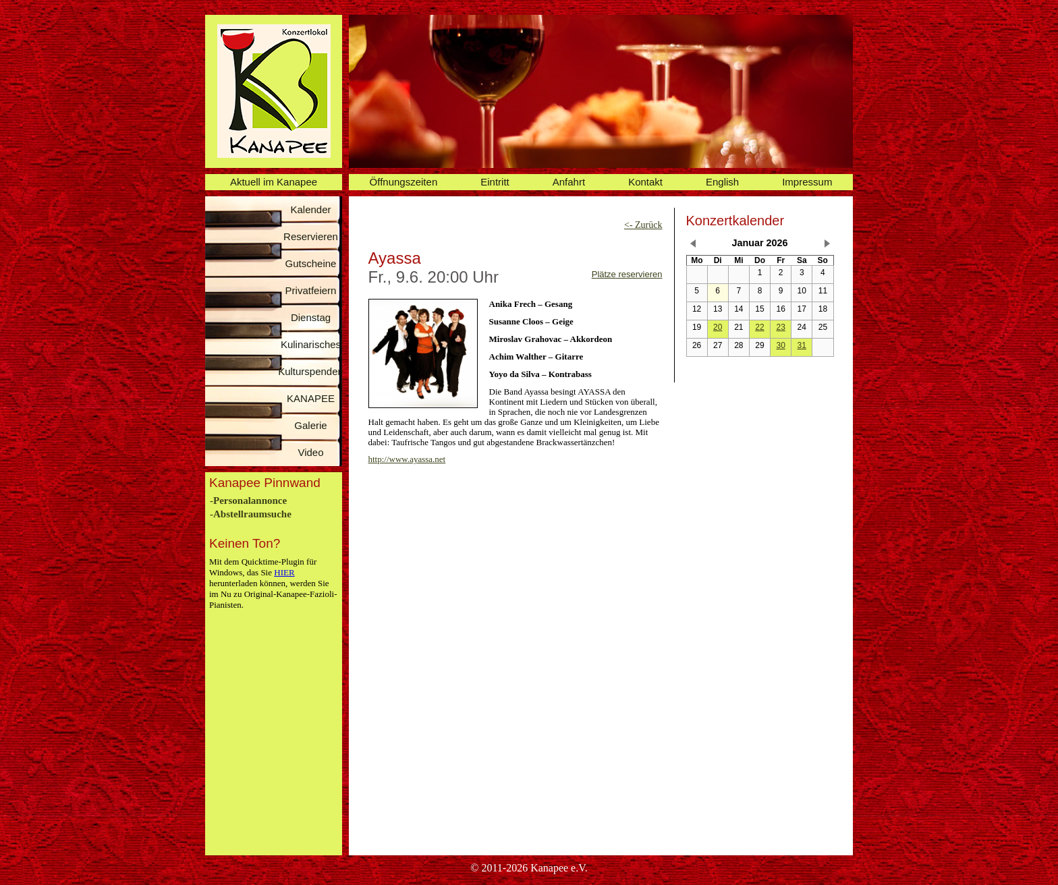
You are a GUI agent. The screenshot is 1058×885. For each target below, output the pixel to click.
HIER (284, 572)
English (722, 182)
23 (780, 327)
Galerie (310, 425)
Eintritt (494, 182)
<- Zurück (643, 225)
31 (802, 345)
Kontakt (645, 182)
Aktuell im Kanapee (273, 182)
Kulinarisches (311, 344)
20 (717, 327)
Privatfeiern (311, 290)
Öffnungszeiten (404, 182)
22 (759, 327)
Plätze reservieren (627, 274)
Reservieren (310, 236)
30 (780, 345)
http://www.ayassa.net (407, 459)
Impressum (807, 182)
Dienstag (311, 317)
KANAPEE (311, 398)
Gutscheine (311, 263)
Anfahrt (569, 182)
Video (310, 452)
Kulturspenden (310, 371)
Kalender (310, 209)
